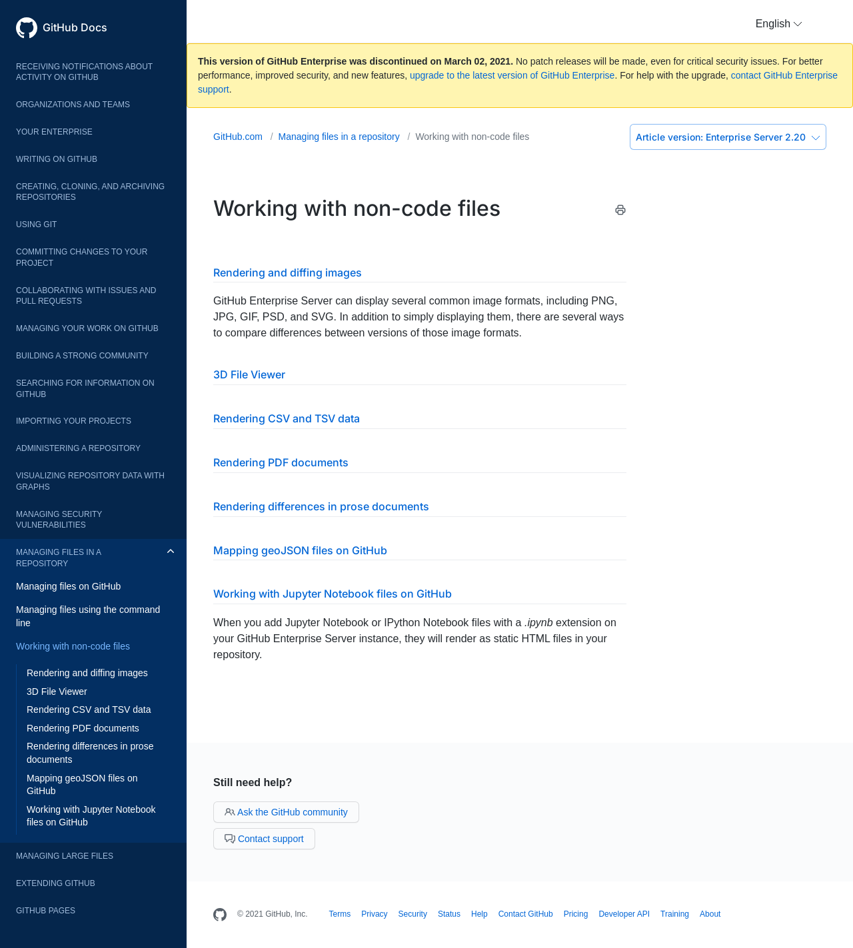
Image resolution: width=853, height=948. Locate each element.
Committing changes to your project (81, 257)
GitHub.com (239, 136)
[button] (779, 24)
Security (413, 914)
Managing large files (64, 856)
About (710, 914)
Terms (340, 914)
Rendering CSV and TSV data (89, 709)
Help (479, 914)
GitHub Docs (75, 27)
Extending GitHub (55, 883)
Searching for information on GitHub (85, 388)
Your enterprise (54, 132)
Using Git (36, 224)
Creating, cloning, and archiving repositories (90, 192)
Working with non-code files (73, 646)
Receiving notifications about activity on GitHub (84, 72)
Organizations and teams (73, 104)
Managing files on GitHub (68, 586)
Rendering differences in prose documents (90, 753)
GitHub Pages (45, 910)
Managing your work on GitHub (87, 328)
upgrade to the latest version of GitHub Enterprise (512, 75)
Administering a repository (78, 448)
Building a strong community (82, 355)
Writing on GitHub (56, 159)
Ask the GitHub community (286, 812)
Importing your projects (73, 421)
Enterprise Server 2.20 (728, 137)
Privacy (374, 914)
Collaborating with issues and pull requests (86, 296)
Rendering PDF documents (83, 728)
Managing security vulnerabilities (59, 520)
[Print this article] (620, 212)
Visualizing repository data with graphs (90, 481)
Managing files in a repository (58, 558)
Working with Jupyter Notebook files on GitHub (91, 816)
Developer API (624, 914)
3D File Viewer (57, 691)
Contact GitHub (525, 914)
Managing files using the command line (88, 616)
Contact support (264, 838)
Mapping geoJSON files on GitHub (82, 785)
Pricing (576, 914)
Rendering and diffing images (87, 673)
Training (674, 914)
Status (449, 914)
